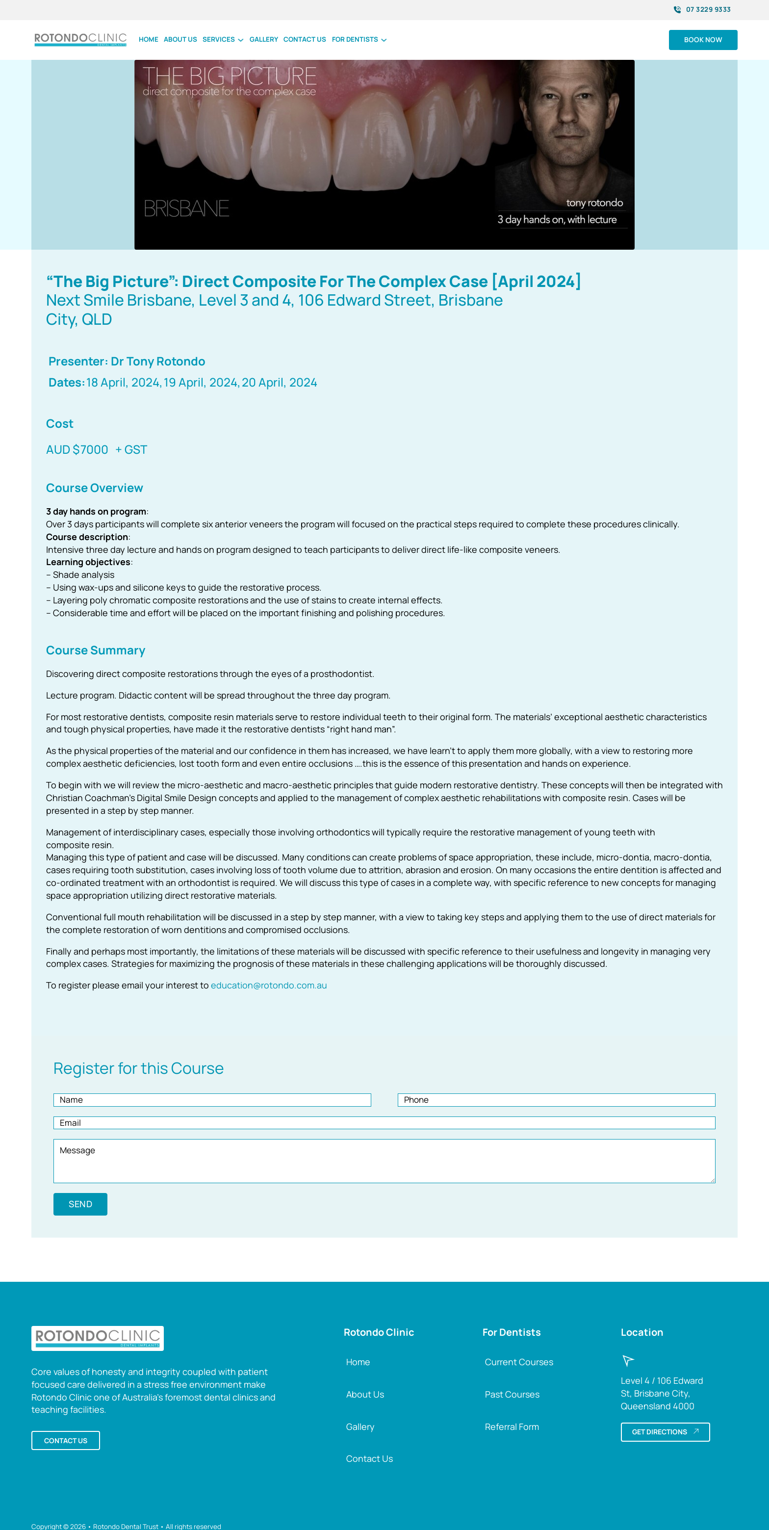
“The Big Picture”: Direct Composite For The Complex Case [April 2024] (314, 281)
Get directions (665, 1433)
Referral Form (512, 1427)
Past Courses (512, 1395)
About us (180, 39)
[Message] (384, 1163)
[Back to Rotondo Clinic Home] (97, 1339)
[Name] (212, 1100)
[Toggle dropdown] (240, 40)
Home (148, 39)
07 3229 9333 (702, 9)
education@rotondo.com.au (269, 985)
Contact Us (369, 1460)
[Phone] (557, 1100)
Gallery (264, 39)
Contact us (304, 39)
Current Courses (519, 1363)
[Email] (384, 1124)
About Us (365, 1395)
